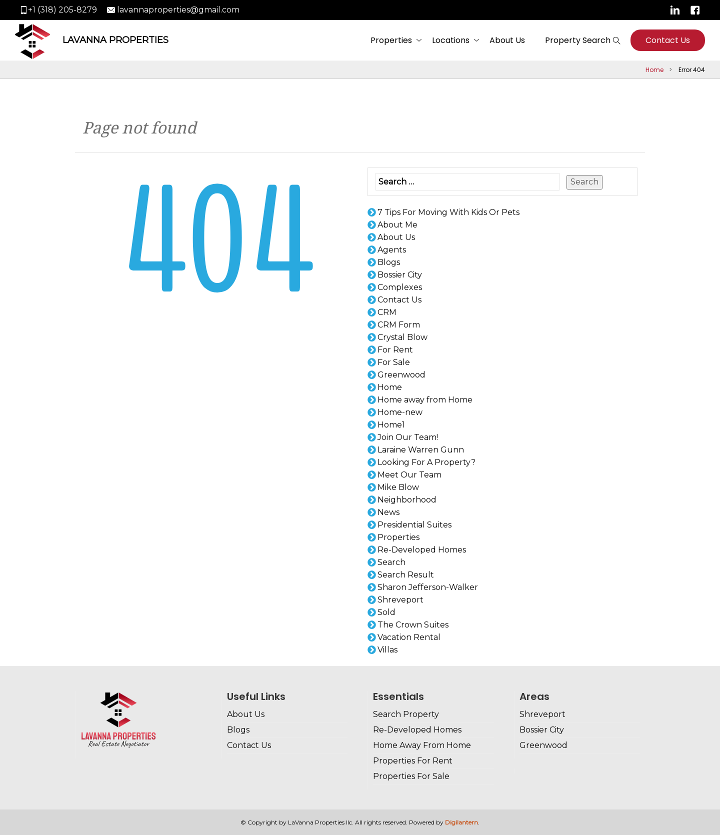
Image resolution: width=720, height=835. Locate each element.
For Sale (394, 362)
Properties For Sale (411, 776)
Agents (392, 249)
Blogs (389, 262)
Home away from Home (425, 399)
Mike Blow (398, 487)
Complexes (400, 287)
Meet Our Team (410, 475)
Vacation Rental (409, 637)
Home (655, 70)
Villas (388, 649)
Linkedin (675, 10)
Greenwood (402, 375)
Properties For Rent (412, 761)
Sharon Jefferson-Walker (428, 587)
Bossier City (400, 275)
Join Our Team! (408, 437)
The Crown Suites (413, 625)
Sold (387, 612)
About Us (507, 40)
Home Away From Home (422, 745)
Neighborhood (407, 499)
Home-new (400, 412)
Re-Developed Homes (422, 549)
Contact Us (668, 40)
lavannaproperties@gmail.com (178, 9)
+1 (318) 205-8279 (62, 9)
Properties (391, 40)
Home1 (391, 425)
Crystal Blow (403, 337)
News (389, 512)
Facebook (695, 10)
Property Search (577, 40)
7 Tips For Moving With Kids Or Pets (449, 212)
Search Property (406, 714)
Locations (451, 40)
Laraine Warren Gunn (421, 449)
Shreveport (401, 599)
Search (584, 181)
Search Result (406, 575)
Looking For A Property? (427, 462)
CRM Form (399, 325)
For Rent (395, 349)
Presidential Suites (415, 525)
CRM (387, 312)
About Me (398, 225)
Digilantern (461, 822)
